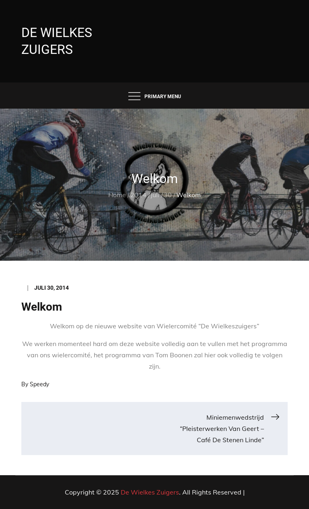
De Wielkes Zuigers (150, 492)
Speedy (39, 384)
